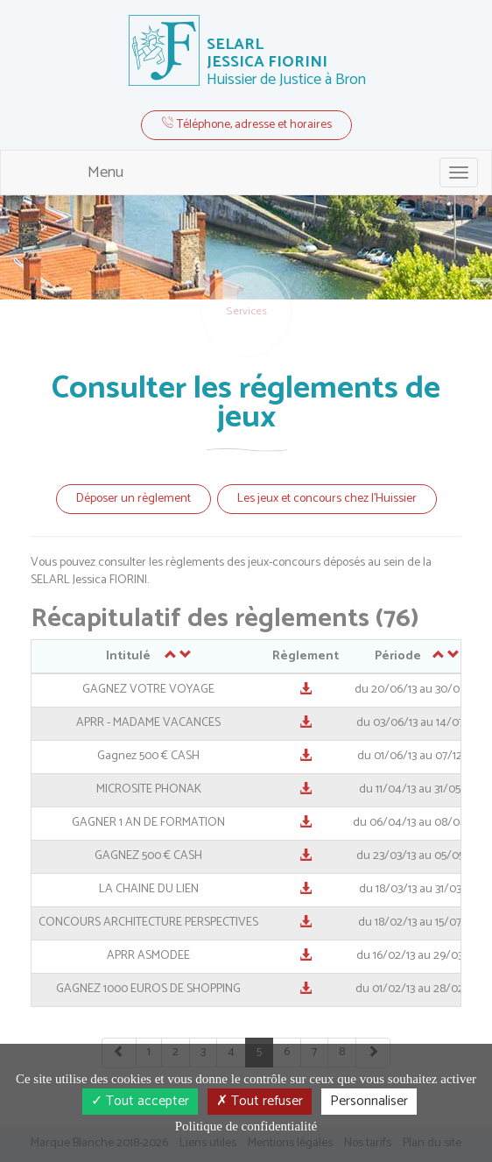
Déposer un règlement (133, 499)
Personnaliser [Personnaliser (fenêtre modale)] (369, 1101)
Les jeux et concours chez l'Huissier (327, 499)
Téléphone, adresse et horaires (246, 125)
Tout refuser (259, 1101)
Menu (105, 172)
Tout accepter (140, 1101)
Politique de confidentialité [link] (246, 1126)
